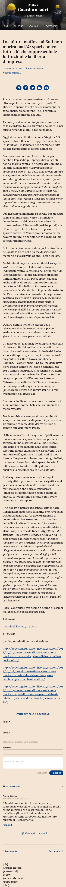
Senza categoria (13, 73)
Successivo (56, 851)
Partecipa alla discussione (33, 714)
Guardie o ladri (33, 9)
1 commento (33, 786)
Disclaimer (42, 773)
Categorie (51, 26)
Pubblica (56, 773)
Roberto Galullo (35, 15)
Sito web (7, 747)
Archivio (33, 26)
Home (5, 26)
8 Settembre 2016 (12, 68)
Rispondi (7, 825)
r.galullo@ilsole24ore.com (19, 626)
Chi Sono (18, 26)
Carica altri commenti (33, 833)
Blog (33, 4)
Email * (6, 733)
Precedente (10, 851)
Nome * (6, 722)
